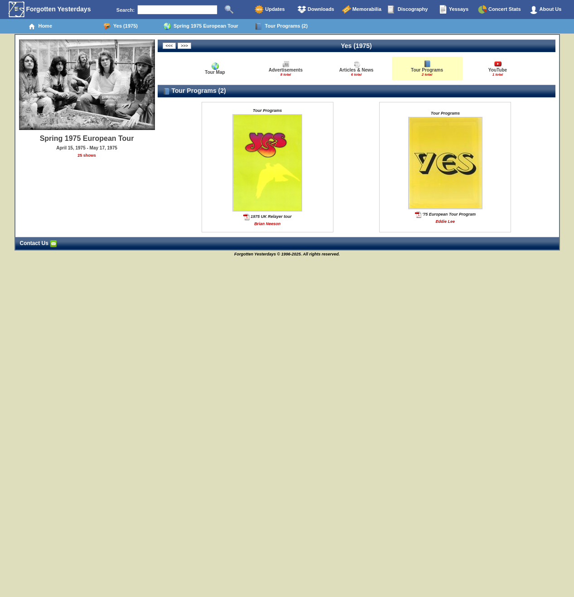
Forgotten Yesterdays (49, 9)
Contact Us (39, 243)
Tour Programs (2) (281, 26)
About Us (545, 9)
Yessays (453, 9)
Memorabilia (361, 9)
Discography (407, 9)
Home (40, 26)
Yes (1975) (120, 26)
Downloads (315, 9)
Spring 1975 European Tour (201, 26)
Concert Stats (499, 9)
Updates (270, 9)
